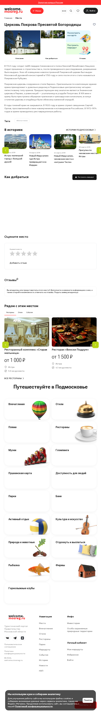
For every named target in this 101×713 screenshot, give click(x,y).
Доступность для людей (71, 473)
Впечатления (17, 404)
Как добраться (51, 58)
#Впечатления (22, 121)
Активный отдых (19, 519)
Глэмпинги (62, 450)
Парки (12, 496)
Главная (8, 18)
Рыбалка (14, 565)
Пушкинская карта (20, 473)
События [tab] (29, 312)
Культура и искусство (69, 519)
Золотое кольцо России (50, 2)
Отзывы (82, 58)
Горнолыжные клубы (22, 588)
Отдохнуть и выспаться (70, 542)
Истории (43, 660)
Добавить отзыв (18, 263)
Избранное (73, 654)
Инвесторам (73, 623)
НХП (41, 670)
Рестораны (62, 427)
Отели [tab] (20, 312)
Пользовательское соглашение (13, 645)
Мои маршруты (75, 649)
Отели (59, 404)
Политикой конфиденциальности (34, 706)
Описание (19, 58)
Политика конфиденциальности (14, 652)
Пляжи (12, 427)
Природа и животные (22, 542)
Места (18, 18)
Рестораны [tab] (10, 312)
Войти (70, 660)
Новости (43, 665)
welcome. (17, 617)
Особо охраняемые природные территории (79, 629)
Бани (59, 496)
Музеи (12, 450)
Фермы (60, 565)
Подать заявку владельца (66, 292)
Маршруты (44, 649)
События (43, 655)
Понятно (88, 700)
